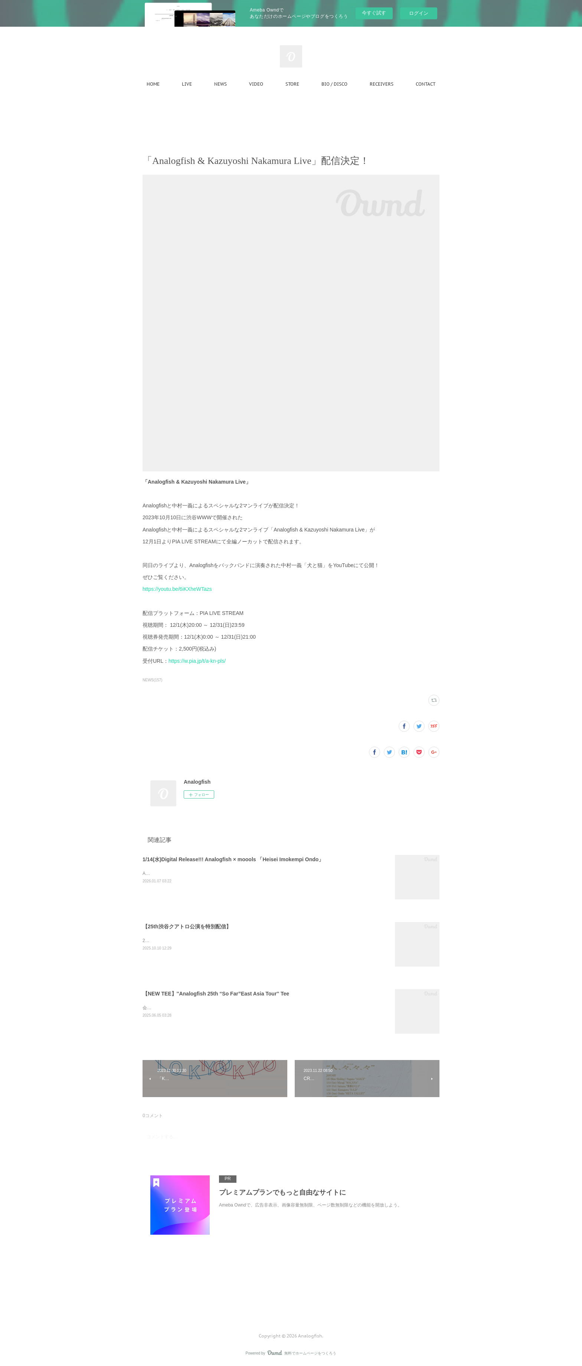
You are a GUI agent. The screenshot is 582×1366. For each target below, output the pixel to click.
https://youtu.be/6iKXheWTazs (177, 589)
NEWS (220, 84)
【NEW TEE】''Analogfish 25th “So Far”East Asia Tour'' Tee (216, 994)
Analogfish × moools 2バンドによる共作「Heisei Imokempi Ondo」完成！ (216, 873)
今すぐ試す (374, 13)
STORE (292, 84)
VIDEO (256, 84)
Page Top (291, 1306)
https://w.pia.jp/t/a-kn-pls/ (197, 661)
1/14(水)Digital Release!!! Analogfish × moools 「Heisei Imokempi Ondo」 (233, 859)
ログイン (418, 13)
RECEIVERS (381, 84)
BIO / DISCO (334, 84)
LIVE (187, 84)
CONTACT (425, 84)
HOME (153, 84)
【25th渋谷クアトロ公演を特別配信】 (187, 926)
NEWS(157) (152, 680)
